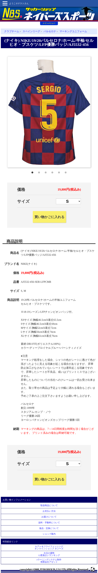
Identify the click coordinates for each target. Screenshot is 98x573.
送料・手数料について (49, 522)
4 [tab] (52, 171)
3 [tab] (45, 171)
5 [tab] (59, 171)
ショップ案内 (49, 534)
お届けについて (49, 516)
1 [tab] (32, 171)
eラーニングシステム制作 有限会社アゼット (49, 560)
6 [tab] (65, 171)
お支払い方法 (49, 511)
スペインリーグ (31, 31)
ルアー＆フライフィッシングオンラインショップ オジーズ (49, 547)
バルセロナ (50, 31)
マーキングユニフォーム (73, 31)
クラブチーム (11, 31)
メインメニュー (49, 23)
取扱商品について (49, 505)
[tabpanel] (49, 112)
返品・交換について (49, 528)
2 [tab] (39, 171)
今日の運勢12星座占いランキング (49, 554)
